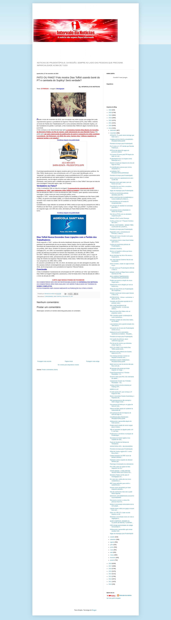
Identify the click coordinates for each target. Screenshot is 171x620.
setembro (113, 539)
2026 (110, 110)
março (112, 555)
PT (69, 296)
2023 (110, 118)
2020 (110, 125)
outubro (112, 537)
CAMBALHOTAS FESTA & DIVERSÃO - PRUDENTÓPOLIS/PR (122, 140)
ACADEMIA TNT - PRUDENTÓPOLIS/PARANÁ (119, 172)
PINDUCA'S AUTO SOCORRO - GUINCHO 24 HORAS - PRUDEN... (121, 333)
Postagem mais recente (44, 361)
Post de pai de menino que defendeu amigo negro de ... (121, 344)
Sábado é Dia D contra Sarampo (119, 218)
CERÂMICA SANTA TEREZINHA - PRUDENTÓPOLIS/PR (120, 360)
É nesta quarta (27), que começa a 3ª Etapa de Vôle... (121, 392)
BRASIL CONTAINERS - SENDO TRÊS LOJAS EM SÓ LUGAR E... (121, 225)
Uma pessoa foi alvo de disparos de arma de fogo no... (120, 413)
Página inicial (69, 361)
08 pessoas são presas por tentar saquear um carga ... (120, 369)
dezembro (113, 130)
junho (112, 547)
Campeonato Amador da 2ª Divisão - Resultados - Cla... (120, 381)
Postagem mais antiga (92, 361)
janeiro (112, 560)
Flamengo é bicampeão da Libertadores (121, 464)
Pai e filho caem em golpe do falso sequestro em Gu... (120, 467)
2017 (110, 566)
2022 (110, 120)
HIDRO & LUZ (114, 389)
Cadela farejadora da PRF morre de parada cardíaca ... (120, 456)
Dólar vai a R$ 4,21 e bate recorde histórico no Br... (120, 513)
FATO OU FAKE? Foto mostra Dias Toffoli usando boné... (120, 348)
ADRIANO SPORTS (116, 248)
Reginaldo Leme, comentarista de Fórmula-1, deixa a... (120, 232)
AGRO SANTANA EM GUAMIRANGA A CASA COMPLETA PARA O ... (121, 198)
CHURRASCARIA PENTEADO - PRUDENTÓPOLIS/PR (119, 417)
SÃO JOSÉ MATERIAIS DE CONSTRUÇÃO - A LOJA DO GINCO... (119, 307)
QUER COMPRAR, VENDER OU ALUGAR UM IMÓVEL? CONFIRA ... (121, 521)
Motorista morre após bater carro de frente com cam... (120, 183)
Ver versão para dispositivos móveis (68, 365)
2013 (110, 576)
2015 (110, 571)
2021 (110, 123)
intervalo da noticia (49, 293)
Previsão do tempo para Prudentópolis (121, 143)
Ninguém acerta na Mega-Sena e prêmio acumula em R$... (122, 272)
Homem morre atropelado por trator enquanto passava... (120, 488)
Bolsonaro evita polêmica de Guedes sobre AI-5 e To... (121, 352)
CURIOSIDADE (49, 296)
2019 (110, 128)
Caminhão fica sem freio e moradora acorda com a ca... (120, 187)
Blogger (94, 610)
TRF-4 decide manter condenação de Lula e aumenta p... (121, 316)
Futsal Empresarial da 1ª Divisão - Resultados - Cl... (120, 373)
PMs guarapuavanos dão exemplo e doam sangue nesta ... (120, 401)
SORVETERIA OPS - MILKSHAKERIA (121, 446)
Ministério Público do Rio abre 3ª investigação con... (119, 475)
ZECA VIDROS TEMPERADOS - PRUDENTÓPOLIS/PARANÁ (119, 277)
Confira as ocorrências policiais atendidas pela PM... (119, 194)
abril (111, 552)
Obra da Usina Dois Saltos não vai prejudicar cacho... (120, 312)
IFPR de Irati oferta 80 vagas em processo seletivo (119, 151)
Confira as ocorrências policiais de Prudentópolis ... (120, 245)
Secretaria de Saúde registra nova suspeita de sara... (120, 438)
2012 (110, 579)
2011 (110, 581)
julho (111, 544)
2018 (110, 563)
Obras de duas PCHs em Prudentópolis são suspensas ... (121, 289)
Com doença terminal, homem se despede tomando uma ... (119, 356)
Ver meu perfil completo (114, 598)
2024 (110, 115)
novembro (113, 133)
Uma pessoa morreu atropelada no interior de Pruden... (120, 210)
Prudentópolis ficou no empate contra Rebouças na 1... (121, 159)
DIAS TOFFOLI (58, 296)
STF (72, 296)
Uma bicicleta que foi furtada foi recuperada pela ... (119, 202)
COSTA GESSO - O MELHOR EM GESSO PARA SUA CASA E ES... (121, 471)
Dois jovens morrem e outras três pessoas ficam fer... (119, 500)
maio (111, 550)
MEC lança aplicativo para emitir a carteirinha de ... (120, 484)
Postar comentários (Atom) (50, 369)
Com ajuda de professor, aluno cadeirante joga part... (119, 339)
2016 (110, 568)
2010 (110, 584)
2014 (110, 574)
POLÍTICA (65, 296)
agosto (112, 542)
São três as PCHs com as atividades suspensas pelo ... (120, 214)
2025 (110, 112)
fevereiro (113, 557)
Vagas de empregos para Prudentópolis (121, 190)
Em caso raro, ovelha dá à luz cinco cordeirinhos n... (120, 480)
